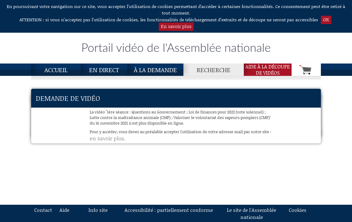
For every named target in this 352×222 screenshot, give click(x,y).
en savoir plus (107, 138)
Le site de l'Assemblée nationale (251, 213)
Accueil (56, 69)
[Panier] (306, 70)
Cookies (297, 209)
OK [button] (326, 19)
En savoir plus (176, 26)
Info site (98, 209)
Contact (43, 209)
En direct (104, 69)
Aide (64, 209)
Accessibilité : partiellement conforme (169, 209)
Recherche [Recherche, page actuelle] (214, 69)
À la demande (155, 69)
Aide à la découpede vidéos (267, 70)
